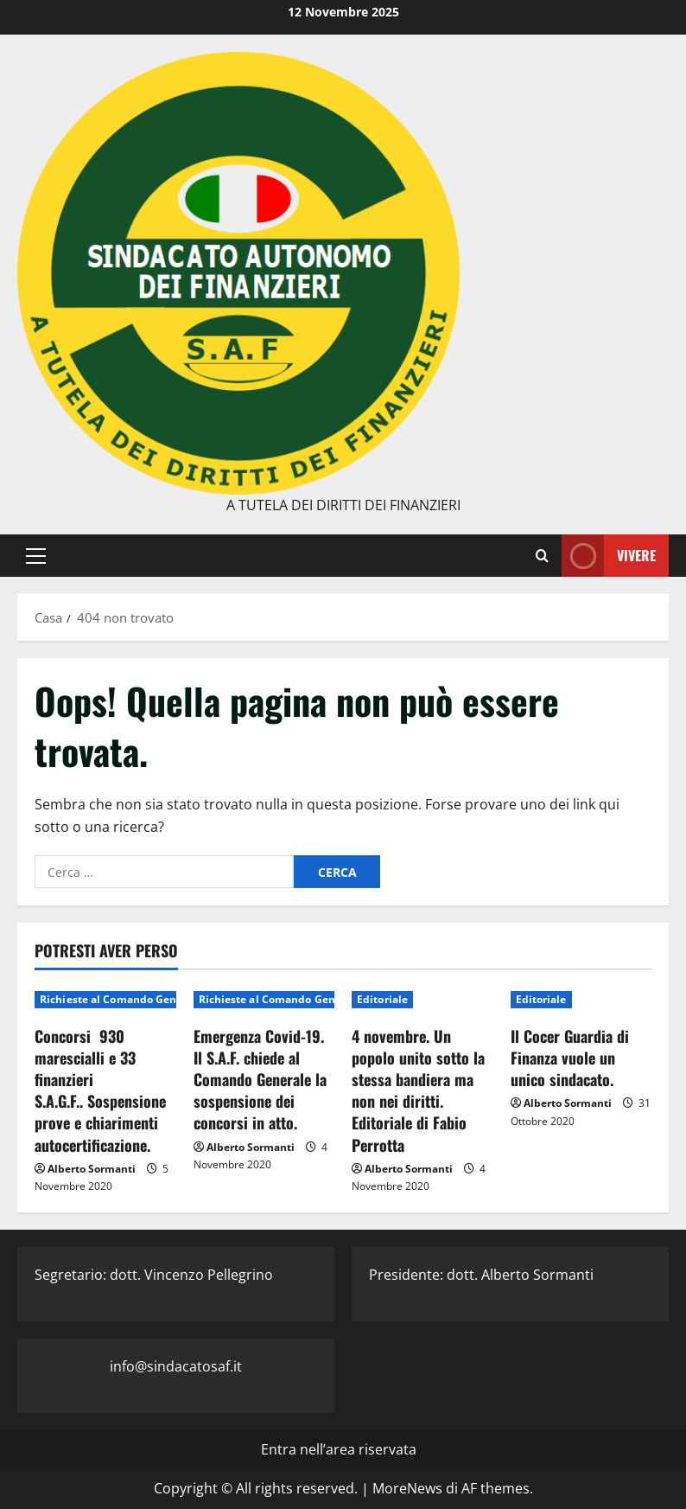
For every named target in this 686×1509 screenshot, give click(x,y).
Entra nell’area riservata (338, 1449)
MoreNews (407, 1488)
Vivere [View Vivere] (609, 555)
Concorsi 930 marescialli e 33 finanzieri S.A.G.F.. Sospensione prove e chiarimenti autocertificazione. (100, 1090)
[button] (35, 555)
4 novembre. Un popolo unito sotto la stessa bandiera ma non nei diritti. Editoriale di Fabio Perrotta (418, 1090)
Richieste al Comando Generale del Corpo (148, 999)
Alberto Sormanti (92, 1168)
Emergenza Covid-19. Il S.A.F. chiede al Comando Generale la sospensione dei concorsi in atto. (260, 1080)
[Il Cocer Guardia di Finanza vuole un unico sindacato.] (581, 1000)
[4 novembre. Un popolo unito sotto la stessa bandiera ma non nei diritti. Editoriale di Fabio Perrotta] (422, 1000)
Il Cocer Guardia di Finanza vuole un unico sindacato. (570, 1057)
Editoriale (382, 999)
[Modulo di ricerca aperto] (542, 555)
